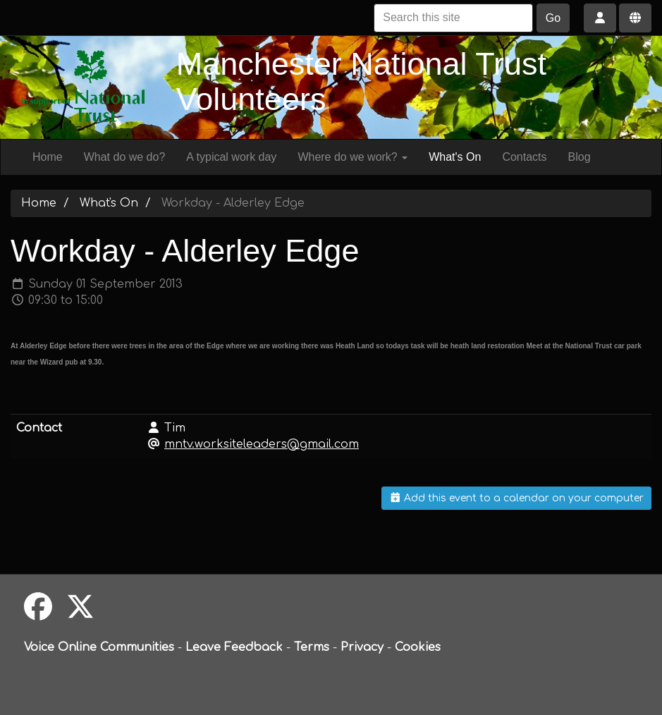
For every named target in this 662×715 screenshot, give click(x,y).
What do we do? (125, 157)
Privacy (362, 647)
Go (553, 18)
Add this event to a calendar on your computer (516, 498)
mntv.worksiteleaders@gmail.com (261, 444)
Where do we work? (352, 157)
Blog (579, 157)
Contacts (524, 157)
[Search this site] (453, 18)
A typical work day (231, 157)
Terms (311, 647)
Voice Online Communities (99, 647)
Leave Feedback (234, 647)
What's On (455, 157)
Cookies (418, 647)
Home (47, 157)
